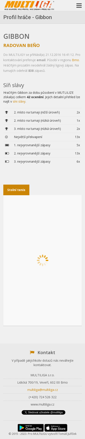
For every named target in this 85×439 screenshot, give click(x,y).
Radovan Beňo (21, 45)
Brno (75, 60)
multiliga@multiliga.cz (42, 390)
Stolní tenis (16, 190)
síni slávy (19, 101)
